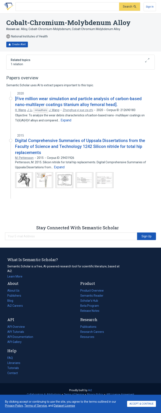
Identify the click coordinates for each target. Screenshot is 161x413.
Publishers (14, 295)
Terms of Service (74, 394)
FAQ (10, 358)
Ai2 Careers (15, 305)
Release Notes (89, 310)
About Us (13, 290)
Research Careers (92, 331)
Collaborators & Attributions (44, 394)
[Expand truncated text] (65, 120)
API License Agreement (120, 394)
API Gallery (14, 342)
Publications (88, 326)
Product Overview (92, 290)
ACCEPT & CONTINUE (141, 403)
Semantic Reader (91, 295)
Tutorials (13, 368)
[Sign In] (150, 6)
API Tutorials (15, 331)
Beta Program (89, 305)
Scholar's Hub (89, 300)
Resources (87, 336)
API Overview (16, 326)
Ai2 (90, 390)
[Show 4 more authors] (40, 110)
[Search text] (67, 7)
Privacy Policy (95, 394)
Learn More (14, 276)
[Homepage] (8, 7)
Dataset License (64, 405)
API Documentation (20, 336)
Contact (12, 373)
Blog (12, 300)
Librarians (13, 363)
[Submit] (129, 7)
